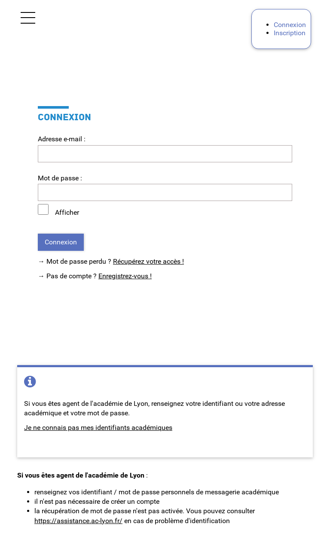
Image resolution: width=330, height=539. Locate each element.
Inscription (290, 33)
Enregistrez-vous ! (125, 276)
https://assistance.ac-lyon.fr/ (78, 521)
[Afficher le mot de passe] (43, 209)
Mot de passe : (60, 178)
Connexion (290, 25)
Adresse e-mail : (62, 139)
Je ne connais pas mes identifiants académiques (98, 427)
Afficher (67, 212)
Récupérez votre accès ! (148, 261)
